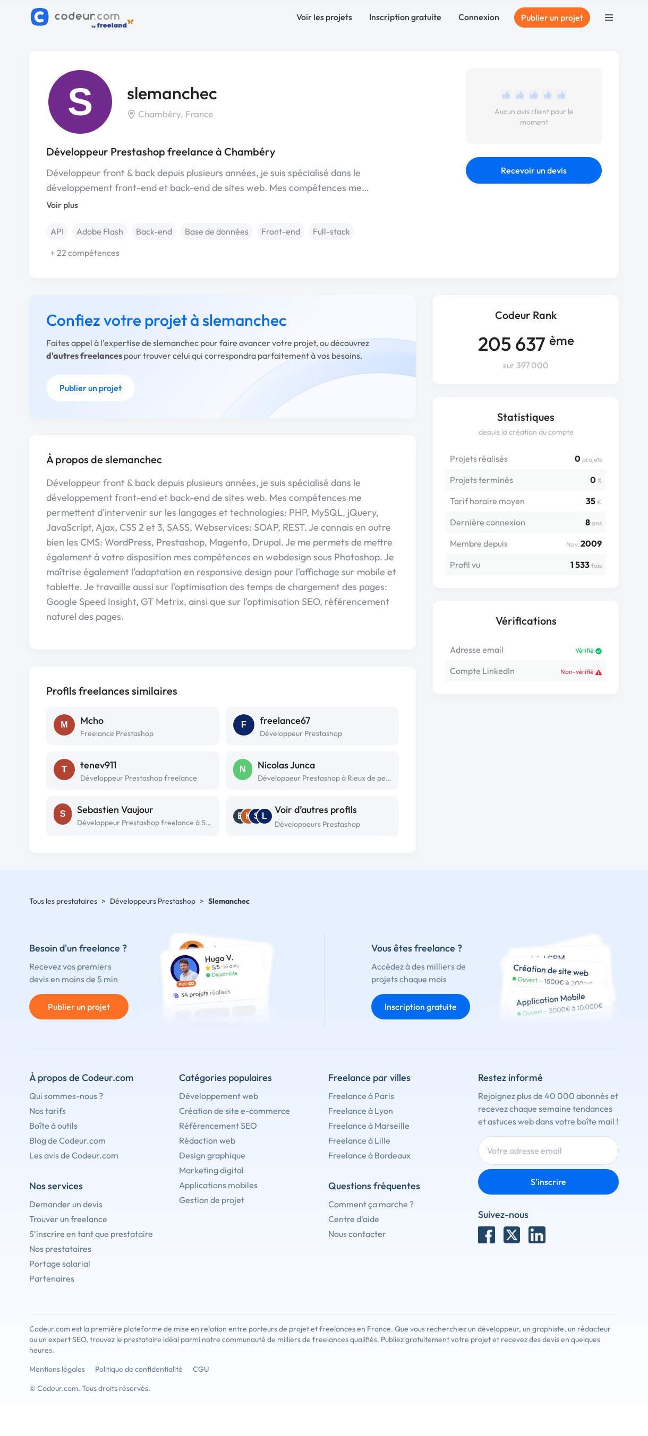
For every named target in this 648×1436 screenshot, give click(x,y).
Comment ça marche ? (371, 1204)
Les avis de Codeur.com (73, 1155)
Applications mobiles (218, 1185)
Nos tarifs (47, 1110)
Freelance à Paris (361, 1096)
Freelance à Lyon (360, 1110)
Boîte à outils (53, 1125)
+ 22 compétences (85, 252)
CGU (201, 1369)
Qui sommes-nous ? (66, 1096)
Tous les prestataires (63, 901)
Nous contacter (357, 1234)
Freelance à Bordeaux (369, 1155)
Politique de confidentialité (139, 1369)
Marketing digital (211, 1170)
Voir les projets (324, 17)
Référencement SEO (218, 1125)
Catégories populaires (225, 1077)
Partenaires (51, 1278)
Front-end (280, 231)
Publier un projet (552, 17)
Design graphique (212, 1155)
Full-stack (331, 231)
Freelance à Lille (359, 1140)
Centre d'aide (353, 1219)
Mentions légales (57, 1369)
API (57, 231)
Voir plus (62, 205)
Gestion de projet (211, 1200)
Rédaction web (207, 1140)
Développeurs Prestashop (317, 824)
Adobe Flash (99, 231)
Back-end (154, 231)
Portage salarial (59, 1263)
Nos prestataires (60, 1248)
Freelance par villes (369, 1077)
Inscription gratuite (405, 17)
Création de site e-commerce (234, 1110)
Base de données (217, 231)
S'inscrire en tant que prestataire (91, 1234)
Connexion (478, 17)
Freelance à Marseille (369, 1125)
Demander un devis (66, 1204)
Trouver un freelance (68, 1219)
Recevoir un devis (534, 170)
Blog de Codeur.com (67, 1140)
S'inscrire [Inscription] (548, 1182)
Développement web (218, 1096)
